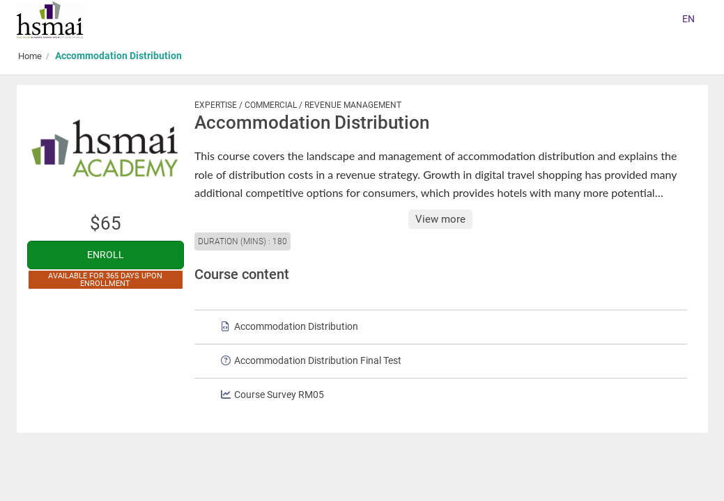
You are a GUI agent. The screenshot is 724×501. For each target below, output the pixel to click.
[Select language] (689, 19)
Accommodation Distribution (118, 55)
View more (440, 219)
